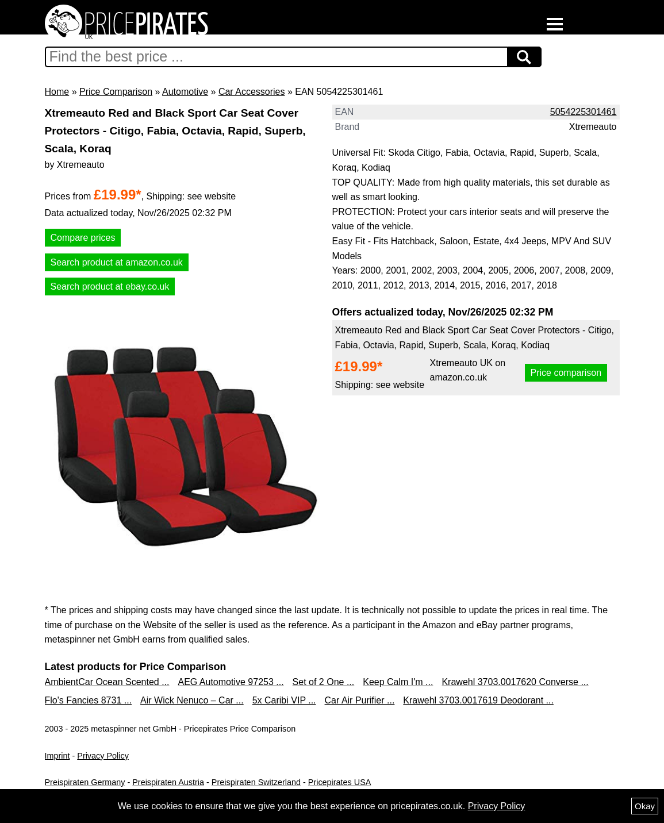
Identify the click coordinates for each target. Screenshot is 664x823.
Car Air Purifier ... (360, 700)
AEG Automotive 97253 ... (231, 682)
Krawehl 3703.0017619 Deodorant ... (478, 700)
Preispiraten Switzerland (256, 782)
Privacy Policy (103, 755)
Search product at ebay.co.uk (110, 286)
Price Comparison (115, 92)
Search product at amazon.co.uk (117, 262)
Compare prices (83, 238)
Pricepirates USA (339, 782)
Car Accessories (251, 92)
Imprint (57, 755)
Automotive (185, 92)
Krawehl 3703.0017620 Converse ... (515, 682)
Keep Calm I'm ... (398, 682)
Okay (645, 806)
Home (57, 92)
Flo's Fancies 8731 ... (88, 700)
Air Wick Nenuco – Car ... (192, 700)
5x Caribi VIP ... (284, 700)
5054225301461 (583, 112)
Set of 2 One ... (324, 682)
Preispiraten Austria (168, 782)
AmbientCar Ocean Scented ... (107, 682)
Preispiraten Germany (85, 782)
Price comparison (566, 373)
